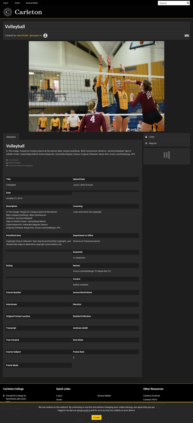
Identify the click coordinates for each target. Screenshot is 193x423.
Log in (5, 3)
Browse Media (32, 3)
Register (151, 143)
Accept (96, 417)
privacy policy (83, 410)
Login (150, 136)
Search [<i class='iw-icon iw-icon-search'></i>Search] (188, 3)
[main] (96, 201)
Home (17, 3)
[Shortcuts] (187, 35)
